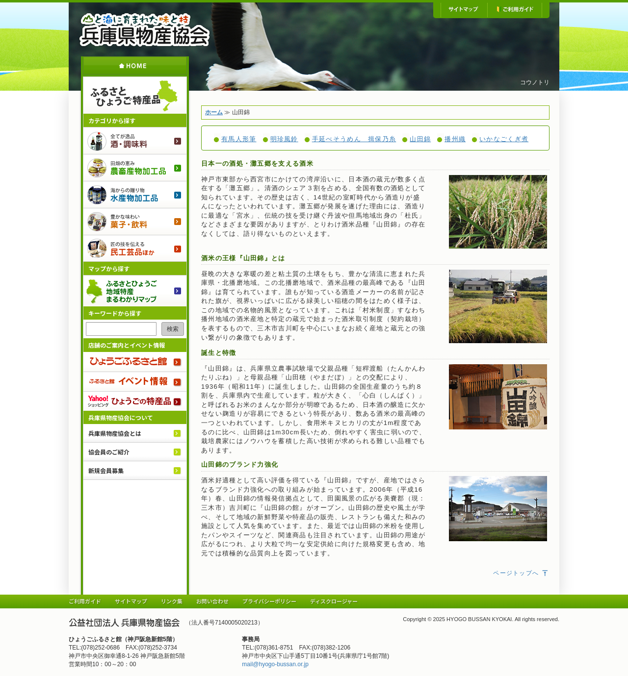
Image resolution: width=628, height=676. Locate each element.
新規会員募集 (106, 470)
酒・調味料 (134, 140)
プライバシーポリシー (269, 601)
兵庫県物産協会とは (114, 433)
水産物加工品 (134, 194)
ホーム (135, 65)
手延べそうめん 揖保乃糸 (354, 139)
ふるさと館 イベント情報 (134, 381)
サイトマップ (464, 9)
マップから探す (109, 268)
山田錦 (420, 139)
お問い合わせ (212, 601)
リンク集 (172, 601)
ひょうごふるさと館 (134, 362)
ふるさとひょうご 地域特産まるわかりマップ (134, 290)
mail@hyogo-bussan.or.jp (275, 664)
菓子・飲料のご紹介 (134, 221)
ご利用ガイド (514, 9)
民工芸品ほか (134, 248)
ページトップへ (521, 573)
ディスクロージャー (334, 601)
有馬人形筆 (239, 139)
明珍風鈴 (284, 139)
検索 (173, 328)
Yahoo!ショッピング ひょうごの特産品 (134, 401)
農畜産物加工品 (134, 167)
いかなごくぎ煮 (503, 139)
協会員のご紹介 (109, 452)
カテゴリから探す (111, 120)
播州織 (455, 139)
